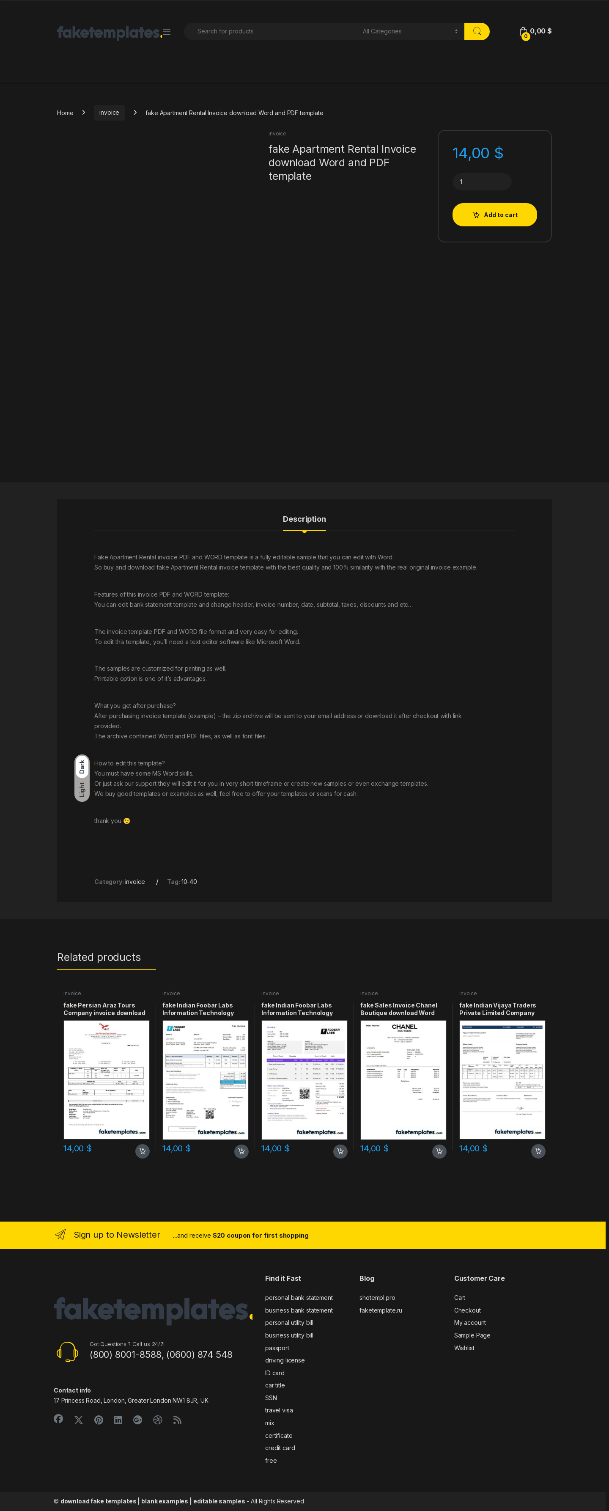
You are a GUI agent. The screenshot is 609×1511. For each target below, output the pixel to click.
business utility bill (289, 1335)
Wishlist (464, 1347)
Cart (459, 1297)
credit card (280, 1447)
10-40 (189, 881)
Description (304, 519)
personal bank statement (299, 1297)
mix (269, 1422)
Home (65, 112)
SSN (271, 1397)
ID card (275, 1372)
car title (275, 1385)
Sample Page (472, 1335)
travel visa (279, 1410)
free (271, 1460)
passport (277, 1347)
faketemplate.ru (380, 1310)
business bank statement (299, 1310)
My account (470, 1322)
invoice (109, 112)
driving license (285, 1360)
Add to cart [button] (142, 1151)
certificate (278, 1435)
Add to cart (501, 214)
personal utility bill (289, 1322)
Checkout (467, 1310)
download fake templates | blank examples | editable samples (152, 1501)
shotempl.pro (377, 1297)
